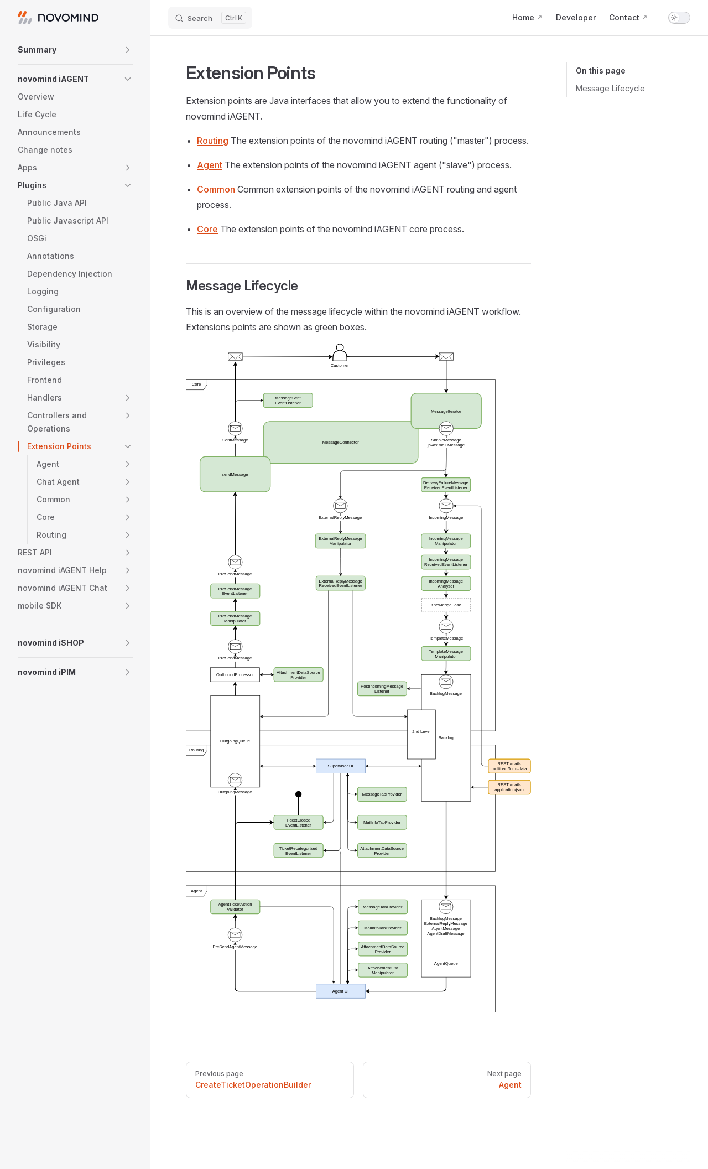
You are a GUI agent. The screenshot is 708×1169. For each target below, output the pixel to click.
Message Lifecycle (610, 88)
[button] (75, 50)
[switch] (679, 18)
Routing (212, 140)
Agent (209, 164)
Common (216, 189)
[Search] (210, 18)
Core (207, 229)
